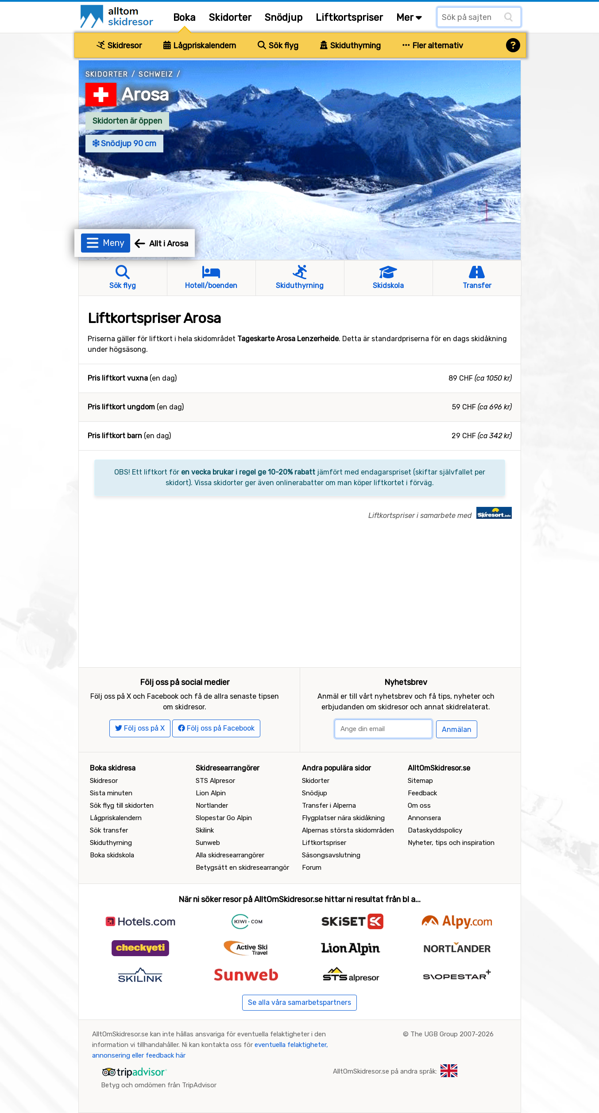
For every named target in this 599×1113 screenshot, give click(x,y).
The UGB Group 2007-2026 (452, 1034)
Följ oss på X (140, 728)
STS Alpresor (215, 781)
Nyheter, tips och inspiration (451, 843)
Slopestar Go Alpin (224, 818)
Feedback (422, 793)
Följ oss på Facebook (216, 728)
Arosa (145, 94)
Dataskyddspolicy (435, 830)
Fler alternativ (433, 46)
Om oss (419, 805)
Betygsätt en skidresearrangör (242, 868)
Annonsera (424, 818)
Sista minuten (111, 793)
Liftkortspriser (349, 17)
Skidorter (230, 17)
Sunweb (208, 843)
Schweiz (156, 74)
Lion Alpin (211, 793)
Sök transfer (109, 830)
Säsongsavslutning (331, 855)
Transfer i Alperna (329, 805)
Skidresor (119, 46)
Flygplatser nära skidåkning (343, 818)
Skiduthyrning (350, 46)
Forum (311, 868)
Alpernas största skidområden (348, 830)
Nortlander (212, 805)
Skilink (205, 830)
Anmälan (456, 729)
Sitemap (420, 781)
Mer (409, 17)
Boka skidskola (112, 855)
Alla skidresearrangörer (230, 855)
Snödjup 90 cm (125, 143)
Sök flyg (278, 46)
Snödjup (283, 17)
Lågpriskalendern (199, 46)
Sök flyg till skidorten (122, 805)
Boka (184, 17)
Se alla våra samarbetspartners (299, 1002)
